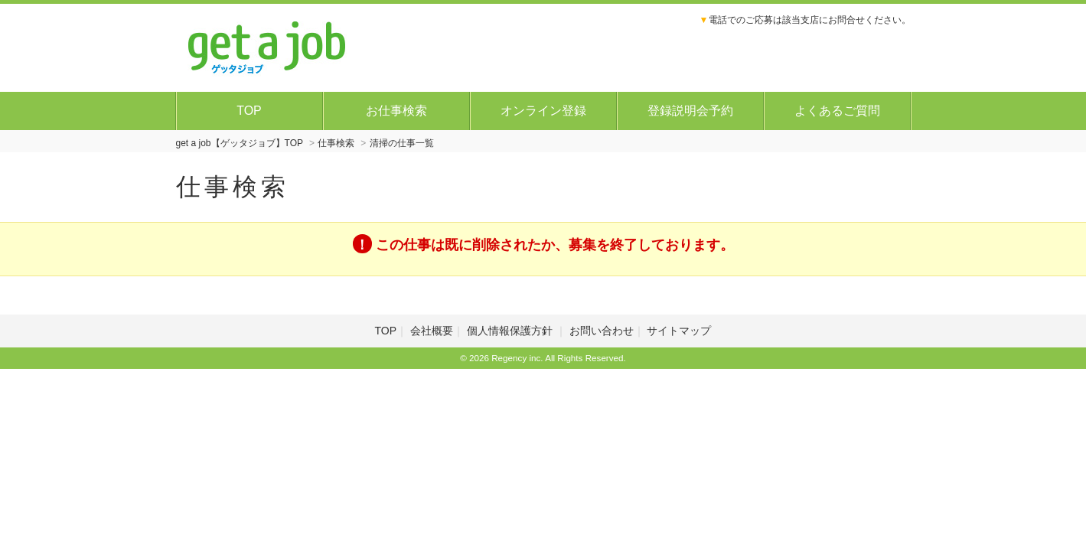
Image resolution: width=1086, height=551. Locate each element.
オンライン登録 (543, 110)
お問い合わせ (601, 330)
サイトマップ (679, 330)
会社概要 (431, 330)
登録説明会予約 (690, 110)
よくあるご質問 (837, 110)
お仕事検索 (396, 110)
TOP (249, 110)
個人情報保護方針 (511, 330)
